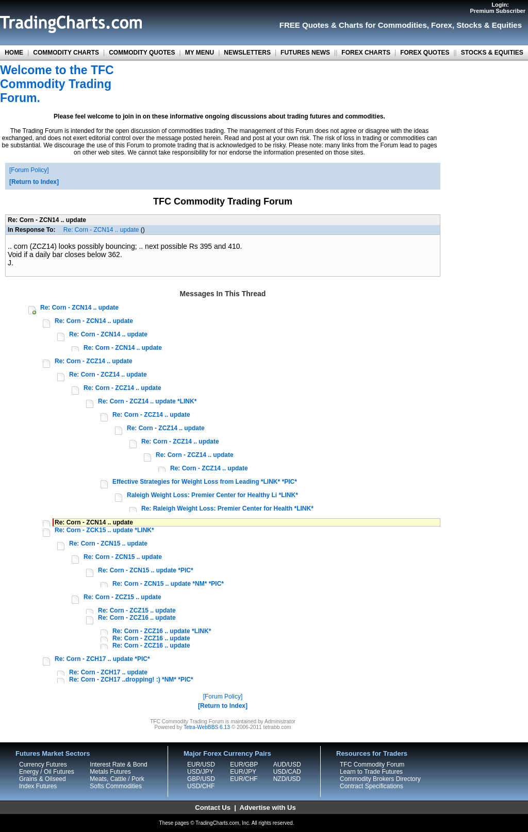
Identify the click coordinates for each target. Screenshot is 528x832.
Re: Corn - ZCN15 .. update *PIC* (145, 570)
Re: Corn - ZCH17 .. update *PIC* (102, 659)
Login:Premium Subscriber (497, 8)
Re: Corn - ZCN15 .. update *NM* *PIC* (168, 583)
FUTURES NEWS (305, 52)
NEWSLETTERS (247, 52)
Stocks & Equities (489, 25)
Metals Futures (110, 771)
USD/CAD (287, 771)
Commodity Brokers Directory (380, 779)
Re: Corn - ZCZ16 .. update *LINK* (161, 631)
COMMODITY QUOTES (142, 52)
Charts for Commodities (383, 25)
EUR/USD (201, 764)
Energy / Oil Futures (46, 771)
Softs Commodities (116, 786)
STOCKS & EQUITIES (492, 52)
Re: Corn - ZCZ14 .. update (94, 361)
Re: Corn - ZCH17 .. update (108, 672)
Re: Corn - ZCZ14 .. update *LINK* (147, 401)
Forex (441, 25)
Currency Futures (43, 764)
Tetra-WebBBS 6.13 (207, 727)
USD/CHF (200, 786)
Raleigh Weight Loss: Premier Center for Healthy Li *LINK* (212, 495)
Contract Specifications (371, 786)
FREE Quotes (304, 25)
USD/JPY (200, 771)
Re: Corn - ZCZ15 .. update (122, 597)
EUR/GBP (244, 764)
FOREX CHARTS (365, 52)
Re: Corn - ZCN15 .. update (108, 543)
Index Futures (38, 786)
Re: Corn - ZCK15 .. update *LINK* (104, 530)
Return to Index (34, 181)
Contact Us (212, 807)
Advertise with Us (268, 807)
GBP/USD (201, 779)
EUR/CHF (243, 779)
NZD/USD (287, 779)
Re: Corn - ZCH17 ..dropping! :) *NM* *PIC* (131, 679)
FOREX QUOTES (424, 52)
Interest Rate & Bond (118, 764)
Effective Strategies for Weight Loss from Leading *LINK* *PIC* (204, 481)
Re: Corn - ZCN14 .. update (101, 229)
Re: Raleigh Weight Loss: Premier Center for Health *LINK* (227, 508)
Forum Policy (29, 170)
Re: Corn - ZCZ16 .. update (137, 617)
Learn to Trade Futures (371, 771)
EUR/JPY (243, 771)
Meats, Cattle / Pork (117, 779)
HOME (14, 52)
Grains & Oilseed (42, 779)
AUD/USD (287, 764)
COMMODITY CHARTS (66, 52)
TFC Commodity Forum (372, 764)
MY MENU (199, 52)
